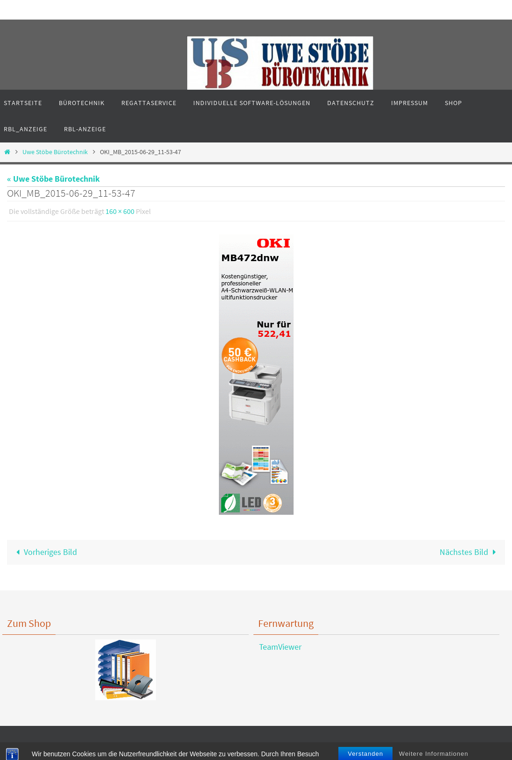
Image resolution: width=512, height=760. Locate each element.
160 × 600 (119, 211)
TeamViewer (277, 646)
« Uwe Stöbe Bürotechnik (53, 178)
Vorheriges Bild (44, 552)
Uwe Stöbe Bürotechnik (55, 152)
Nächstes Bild (470, 552)
